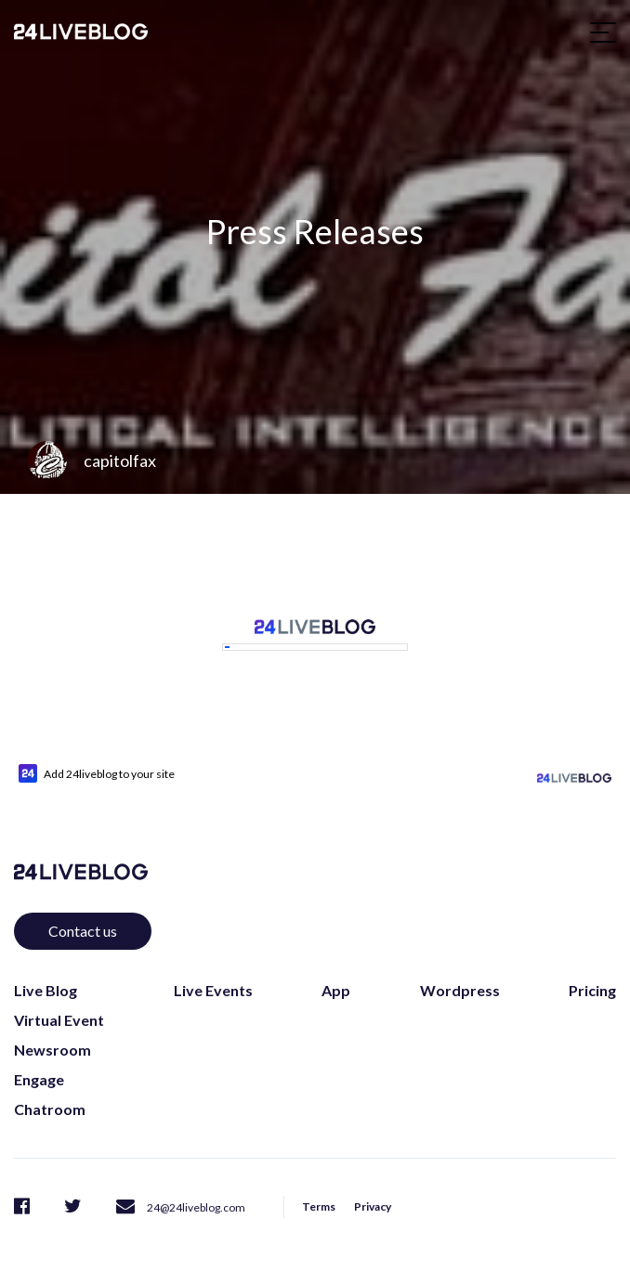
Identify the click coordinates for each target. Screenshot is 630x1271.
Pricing (592, 969)
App (336, 969)
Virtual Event (59, 998)
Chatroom (49, 1087)
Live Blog (45, 969)
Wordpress (460, 969)
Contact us (82, 909)
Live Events (213, 969)
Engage (39, 1058)
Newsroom (52, 1028)
